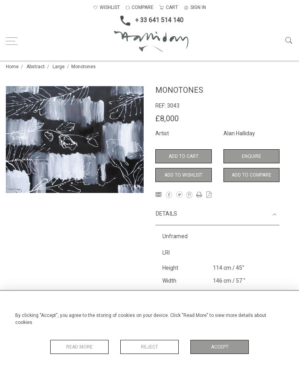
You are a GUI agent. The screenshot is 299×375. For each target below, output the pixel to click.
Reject (149, 347)
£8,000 (167, 118)
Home (12, 66)
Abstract (35, 66)
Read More (79, 347)
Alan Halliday (239, 133)
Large (59, 66)
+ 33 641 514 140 (149, 21)
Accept (220, 347)
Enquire (251, 156)
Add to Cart (184, 156)
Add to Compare (251, 175)
